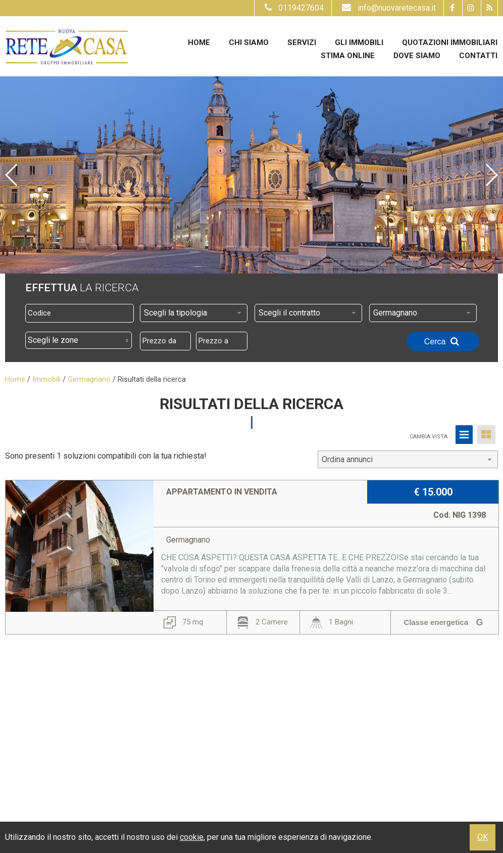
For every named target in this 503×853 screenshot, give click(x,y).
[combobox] (193, 313)
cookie (192, 837)
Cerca (443, 341)
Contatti (478, 55)
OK (482, 837)
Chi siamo (249, 42)
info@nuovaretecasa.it (387, 8)
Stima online (348, 55)
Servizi (301, 42)
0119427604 (293, 8)
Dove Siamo (416, 55)
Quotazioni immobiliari (449, 42)
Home (199, 42)
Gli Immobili (359, 42)
